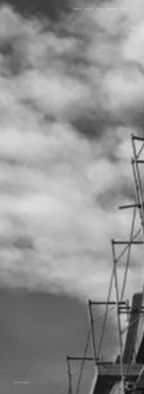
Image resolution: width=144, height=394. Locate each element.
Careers (124, 9)
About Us (77, 9)
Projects (100, 9)
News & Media (111, 9)
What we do (88, 9)
